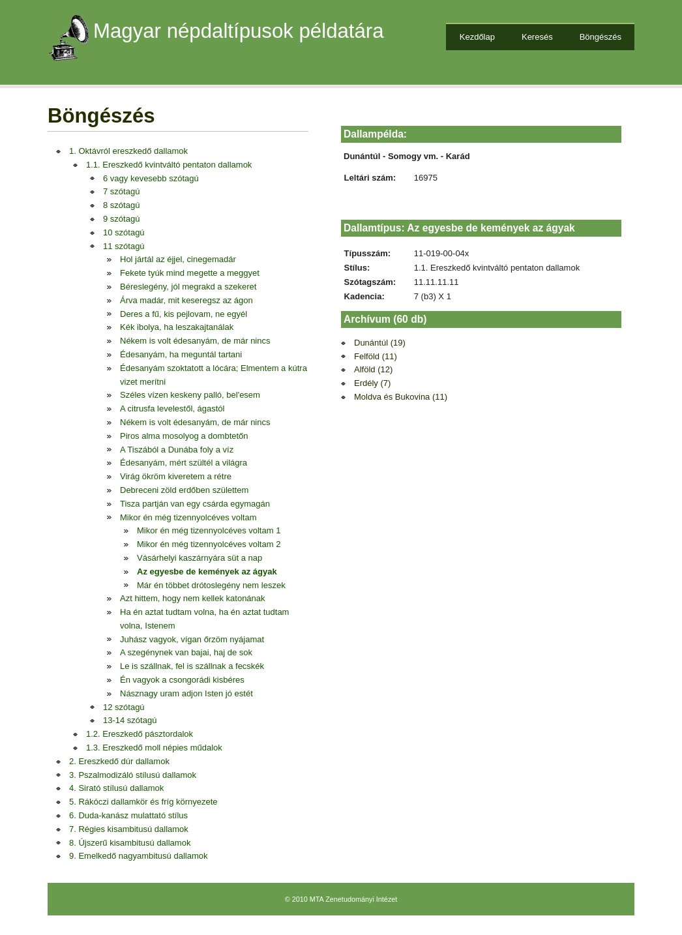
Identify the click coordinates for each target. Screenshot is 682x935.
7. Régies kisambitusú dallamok (128, 829)
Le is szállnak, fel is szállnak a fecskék (192, 666)
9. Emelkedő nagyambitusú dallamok (138, 856)
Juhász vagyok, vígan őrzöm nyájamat (192, 639)
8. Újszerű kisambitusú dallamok (129, 843)
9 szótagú (121, 219)
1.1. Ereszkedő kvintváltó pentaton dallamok (169, 165)
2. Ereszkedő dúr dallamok (119, 761)
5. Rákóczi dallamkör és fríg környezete (143, 802)
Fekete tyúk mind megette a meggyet (189, 273)
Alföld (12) (373, 369)
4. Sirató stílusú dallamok (116, 788)
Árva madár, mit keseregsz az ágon (186, 300)
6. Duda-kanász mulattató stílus (128, 815)
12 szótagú (124, 707)
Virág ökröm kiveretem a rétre (175, 476)
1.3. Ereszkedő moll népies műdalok (154, 747)
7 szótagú (121, 191)
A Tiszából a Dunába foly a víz (176, 449)
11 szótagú (124, 246)
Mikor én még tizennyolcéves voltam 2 (208, 544)
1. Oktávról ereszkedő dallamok (128, 151)
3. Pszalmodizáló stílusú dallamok (132, 775)
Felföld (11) (375, 356)
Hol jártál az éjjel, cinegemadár (178, 259)
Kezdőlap (477, 37)
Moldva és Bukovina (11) (400, 397)
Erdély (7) (372, 383)
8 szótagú (121, 205)
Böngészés (600, 37)
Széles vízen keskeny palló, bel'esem (190, 395)
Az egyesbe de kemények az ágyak (207, 571)
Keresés (537, 37)
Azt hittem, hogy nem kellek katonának (192, 598)
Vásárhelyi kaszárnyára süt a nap (199, 558)
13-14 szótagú (129, 720)
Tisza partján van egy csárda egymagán (195, 504)
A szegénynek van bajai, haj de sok (186, 652)
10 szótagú (124, 232)
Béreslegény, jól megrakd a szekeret (188, 286)
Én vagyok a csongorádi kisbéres (182, 680)
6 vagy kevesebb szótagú (151, 178)
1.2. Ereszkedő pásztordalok (139, 734)
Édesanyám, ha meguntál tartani (181, 354)
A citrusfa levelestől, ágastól (172, 408)
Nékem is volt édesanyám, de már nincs (195, 341)
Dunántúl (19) (380, 343)
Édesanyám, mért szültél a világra (183, 463)
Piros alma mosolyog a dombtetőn (184, 436)
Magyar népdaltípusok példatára (238, 31)
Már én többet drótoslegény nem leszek (211, 585)
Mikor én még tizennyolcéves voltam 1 (208, 530)
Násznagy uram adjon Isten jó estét (186, 693)
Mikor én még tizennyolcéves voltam (188, 517)
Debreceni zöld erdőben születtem (184, 490)
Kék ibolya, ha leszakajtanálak (176, 327)
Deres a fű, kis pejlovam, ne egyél (183, 314)
